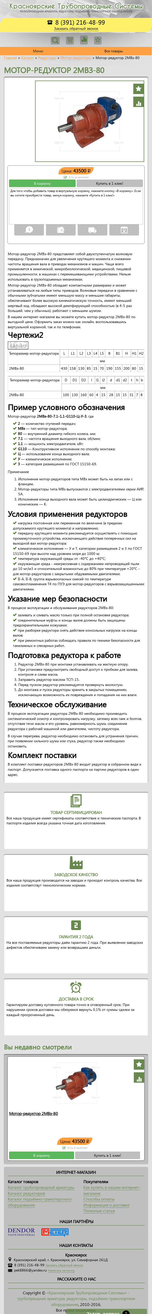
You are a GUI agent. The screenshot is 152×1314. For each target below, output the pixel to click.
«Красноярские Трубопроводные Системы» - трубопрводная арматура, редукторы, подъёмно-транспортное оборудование (76, 1298)
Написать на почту (61, 1270)
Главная (10, 57)
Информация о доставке (106, 1205)
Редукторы (47, 57)
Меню (38, 50)
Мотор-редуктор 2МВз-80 (33, 1113)
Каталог (27, 57)
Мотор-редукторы (76, 57)
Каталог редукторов (26, 1193)
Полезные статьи (99, 1210)
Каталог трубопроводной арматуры (41, 1187)
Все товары (113, 50)
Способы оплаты (99, 1199)
